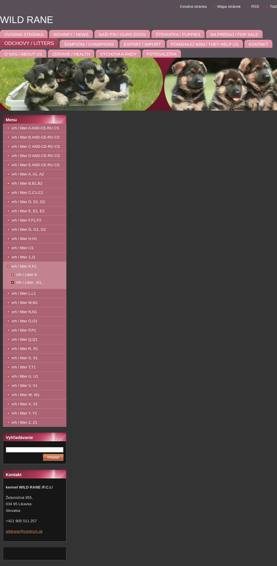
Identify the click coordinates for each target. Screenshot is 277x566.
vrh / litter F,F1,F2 (26, 220)
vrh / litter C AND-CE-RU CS (36, 146)
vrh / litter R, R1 (25, 349)
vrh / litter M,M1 (25, 302)
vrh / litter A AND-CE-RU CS (35, 128)
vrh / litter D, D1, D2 (28, 202)
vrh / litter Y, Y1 (24, 413)
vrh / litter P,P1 (24, 330)
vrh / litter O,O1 (25, 321)
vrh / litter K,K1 (24, 266)
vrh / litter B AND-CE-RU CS (36, 137)
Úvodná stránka (193, 6)
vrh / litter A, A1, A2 (28, 174)
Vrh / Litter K (26, 274)
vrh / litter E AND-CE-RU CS (36, 165)
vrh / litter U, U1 (25, 376)
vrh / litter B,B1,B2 (27, 183)
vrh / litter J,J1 (23, 257)
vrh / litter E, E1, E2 (28, 211)
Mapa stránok (228, 6)
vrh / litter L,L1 (24, 293)
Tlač (273, 6)
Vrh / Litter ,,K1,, (29, 282)
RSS (255, 6)
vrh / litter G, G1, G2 (29, 229)
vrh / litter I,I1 (23, 248)
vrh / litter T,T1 (24, 367)
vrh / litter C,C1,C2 (27, 192)
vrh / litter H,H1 (24, 238)
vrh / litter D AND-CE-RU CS (36, 156)
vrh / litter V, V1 (24, 385)
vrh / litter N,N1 (24, 312)
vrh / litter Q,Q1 (25, 339)
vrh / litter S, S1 (25, 358)
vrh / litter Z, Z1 (24, 422)
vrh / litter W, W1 (26, 395)
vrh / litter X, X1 (25, 404)
